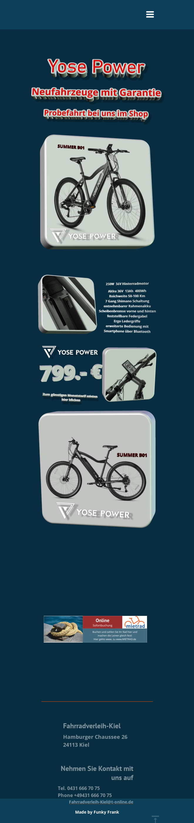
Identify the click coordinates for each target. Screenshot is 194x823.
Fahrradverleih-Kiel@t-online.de (101, 816)
